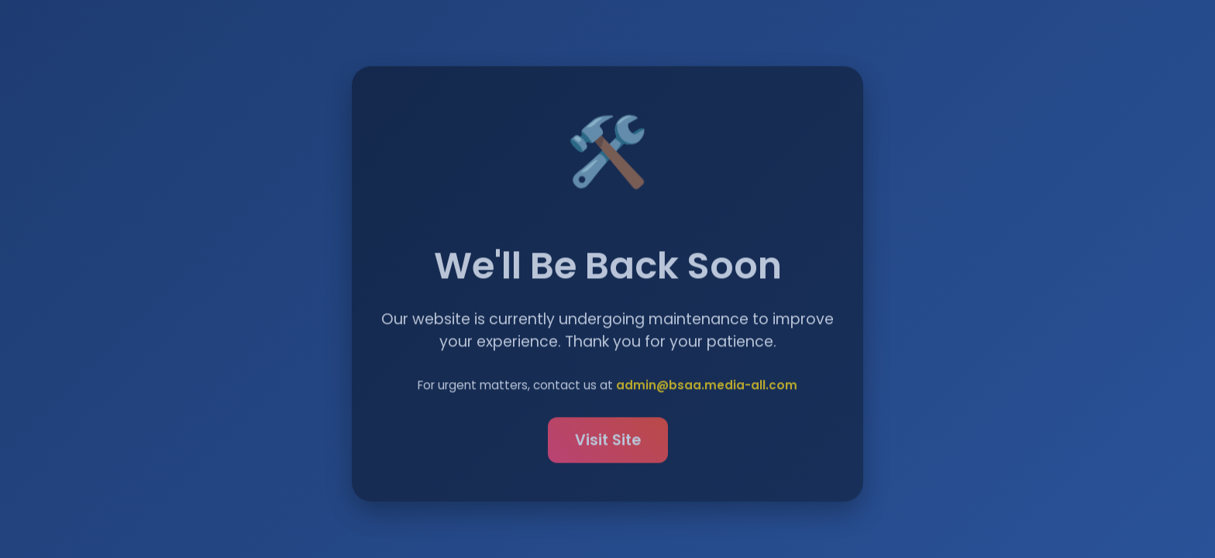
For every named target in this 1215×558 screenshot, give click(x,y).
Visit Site (608, 442)
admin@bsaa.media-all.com (706, 387)
